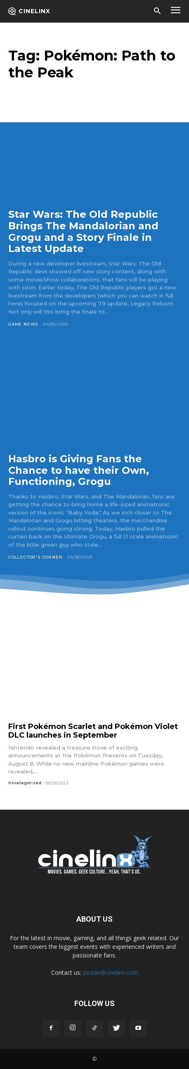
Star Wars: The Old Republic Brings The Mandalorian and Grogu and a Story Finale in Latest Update (83, 231)
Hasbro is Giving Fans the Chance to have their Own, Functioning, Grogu (78, 470)
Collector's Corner (35, 557)
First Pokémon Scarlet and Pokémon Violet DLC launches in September (93, 731)
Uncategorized (24, 782)
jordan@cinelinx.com (110, 972)
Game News (23, 324)
